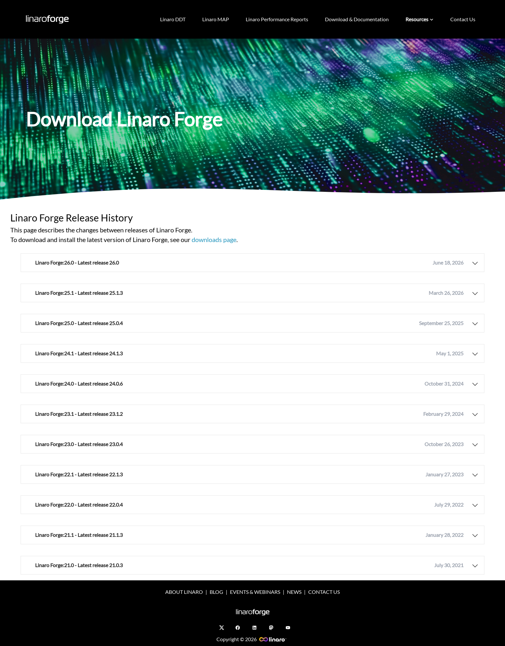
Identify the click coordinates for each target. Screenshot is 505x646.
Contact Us (462, 19)
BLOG (216, 592)
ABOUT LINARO (184, 592)
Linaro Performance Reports (277, 19)
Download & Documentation (357, 19)
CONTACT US (324, 592)
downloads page (214, 239)
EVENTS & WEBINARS (255, 592)
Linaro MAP (215, 19)
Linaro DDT (173, 19)
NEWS (294, 592)
